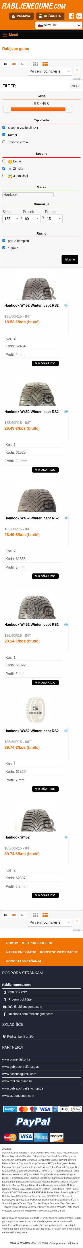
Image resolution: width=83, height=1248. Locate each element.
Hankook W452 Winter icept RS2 (31, 305)
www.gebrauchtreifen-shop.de (22, 1088)
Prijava (23, 16)
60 (22, 64)
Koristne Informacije (59, 952)
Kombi (12, 135)
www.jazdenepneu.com (18, 1095)
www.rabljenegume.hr (17, 1081)
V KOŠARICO (45, 363)
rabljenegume (33, 5)
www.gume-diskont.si (16, 1059)
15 (5, 64)
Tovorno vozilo (18, 142)
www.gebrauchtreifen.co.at (20, 1066)
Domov (12, 943)
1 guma (10, 248)
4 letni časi (15, 176)
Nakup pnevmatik (21, 952)
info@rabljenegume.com (25, 1006)
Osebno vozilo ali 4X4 (23, 127)
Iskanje (70, 259)
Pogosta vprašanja (23, 961)
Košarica (52, 16)
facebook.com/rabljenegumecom (30, 1014)
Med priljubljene (37, 943)
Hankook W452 (17, 837)
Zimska (12, 169)
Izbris (75, 85)
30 (14, 64)
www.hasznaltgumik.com (19, 1074)
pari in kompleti (15, 241)
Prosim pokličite (20, 999)
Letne (11, 161)
